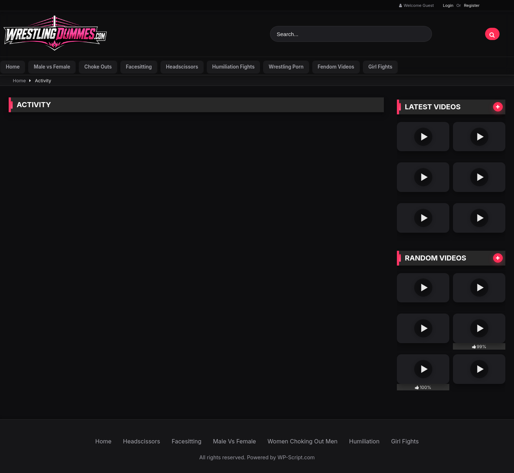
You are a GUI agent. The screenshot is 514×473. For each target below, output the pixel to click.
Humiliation (364, 441)
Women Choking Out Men (302, 441)
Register (471, 5)
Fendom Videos (336, 67)
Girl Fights (380, 67)
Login (448, 5)
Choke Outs (98, 67)
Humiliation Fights (233, 67)
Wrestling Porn (286, 67)
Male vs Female (52, 67)
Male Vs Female (234, 441)
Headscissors (182, 67)
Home (13, 67)
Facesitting (139, 67)
